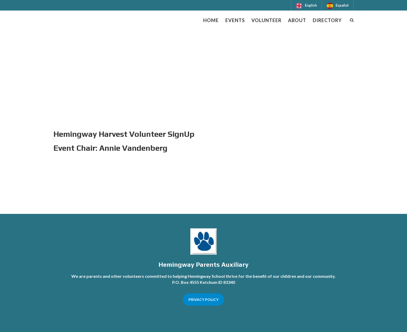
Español (342, 5)
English (311, 5)
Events (235, 20)
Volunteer (266, 20)
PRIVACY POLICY (203, 299)
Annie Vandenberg (133, 148)
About (297, 20)
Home (211, 20)
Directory (327, 20)
